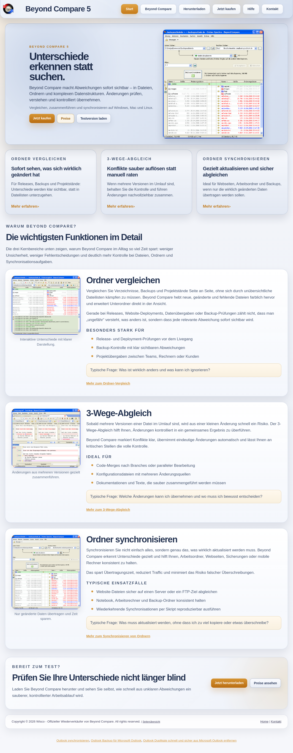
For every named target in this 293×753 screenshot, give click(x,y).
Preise (65, 118)
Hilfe (251, 9)
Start (129, 9)
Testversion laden (93, 118)
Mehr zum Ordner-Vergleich (108, 383)
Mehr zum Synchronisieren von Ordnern (118, 636)
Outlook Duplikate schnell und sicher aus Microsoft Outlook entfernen (189, 740)
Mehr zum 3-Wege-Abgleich (108, 509)
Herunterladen (194, 9)
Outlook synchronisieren (73, 740)
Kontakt (272, 9)
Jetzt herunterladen (229, 683)
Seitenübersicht (151, 721)
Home (264, 721)
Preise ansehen (265, 683)
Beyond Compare (158, 9)
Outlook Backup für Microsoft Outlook (116, 740)
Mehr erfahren (24, 206)
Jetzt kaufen (226, 9)
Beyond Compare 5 (58, 9)
